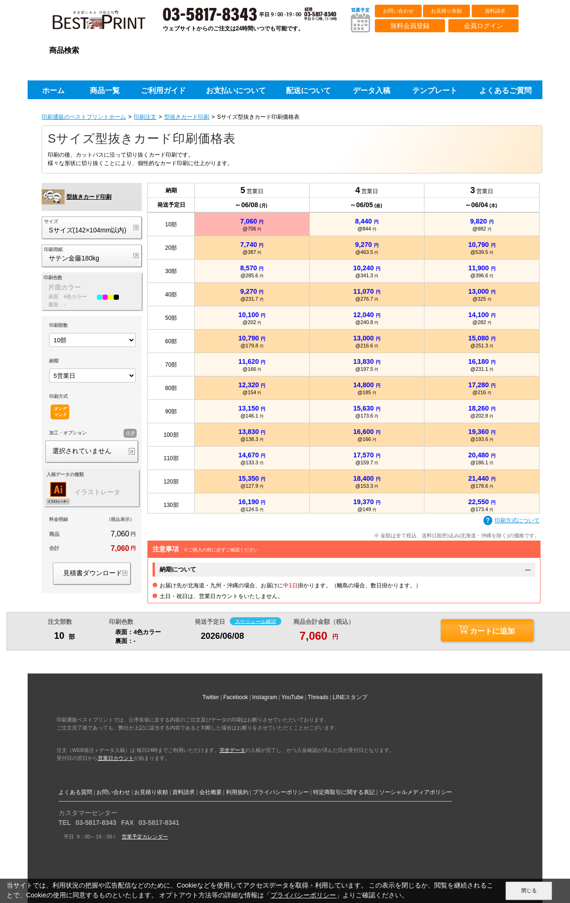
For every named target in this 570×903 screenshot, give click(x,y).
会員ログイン (483, 25)
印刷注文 (145, 117)
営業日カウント (116, 758)
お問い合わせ (398, 11)
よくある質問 (75, 792)
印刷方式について (511, 521)
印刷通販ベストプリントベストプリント (107, 23)
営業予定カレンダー (145, 836)
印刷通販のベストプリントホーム (84, 117)
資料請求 (495, 11)
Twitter (211, 697)
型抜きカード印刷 (186, 117)
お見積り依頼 (446, 11)
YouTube (292, 697)
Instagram (264, 697)
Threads (318, 697)
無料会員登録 (410, 25)
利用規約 (237, 792)
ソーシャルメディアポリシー (415, 792)
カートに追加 (487, 630)
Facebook (235, 697)
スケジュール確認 (255, 621)
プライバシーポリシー (281, 792)
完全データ (232, 750)
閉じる (529, 890)
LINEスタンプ (350, 697)
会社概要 (210, 792)
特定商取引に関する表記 (344, 792)
